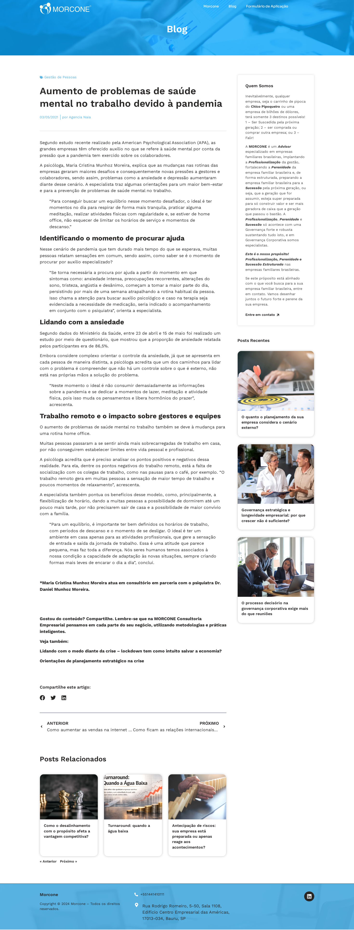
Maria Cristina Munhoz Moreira (98, 165)
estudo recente (74, 142)
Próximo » (68, 861)
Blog (232, 6)
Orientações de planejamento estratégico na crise (92, 660)
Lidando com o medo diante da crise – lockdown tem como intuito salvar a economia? (131, 651)
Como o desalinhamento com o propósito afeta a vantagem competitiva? (67, 831)
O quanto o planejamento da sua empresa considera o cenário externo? (273, 422)
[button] (42, 698)
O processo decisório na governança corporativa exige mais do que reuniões (275, 608)
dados (65, 333)
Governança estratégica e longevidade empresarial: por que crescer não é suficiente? (273, 515)
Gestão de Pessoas (60, 77)
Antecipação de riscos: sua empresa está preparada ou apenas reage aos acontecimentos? (194, 836)
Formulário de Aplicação (267, 6)
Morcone (211, 6)
